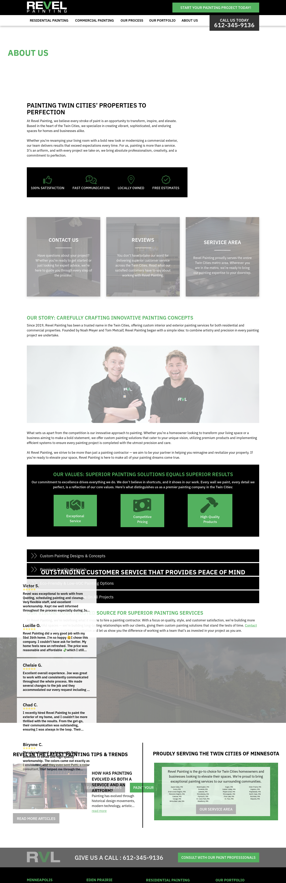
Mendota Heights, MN (177, 794)
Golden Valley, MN (229, 789)
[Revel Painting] (47, 11)
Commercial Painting (94, 20)
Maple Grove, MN (229, 791)
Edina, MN (177, 789)
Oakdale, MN (177, 796)
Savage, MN (177, 798)
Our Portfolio (162, 20)
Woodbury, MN (203, 801)
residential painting (168, 879)
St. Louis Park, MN (203, 798)
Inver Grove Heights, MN (177, 791)
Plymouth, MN (203, 796)
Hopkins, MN (255, 789)
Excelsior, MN (203, 789)
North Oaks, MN (255, 794)
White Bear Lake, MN (177, 801)
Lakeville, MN (203, 791)
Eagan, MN (229, 787)
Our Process (132, 20)
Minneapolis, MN (229, 794)
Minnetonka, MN (203, 794)
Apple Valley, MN (177, 787)
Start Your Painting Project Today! (215, 7)
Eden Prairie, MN (255, 787)
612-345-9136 (141, 857)
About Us (190, 20)
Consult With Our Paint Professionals (216, 857)
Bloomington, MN (203, 787)
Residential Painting (49, 20)
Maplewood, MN (255, 791)
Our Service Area (216, 809)
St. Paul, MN (229, 798)
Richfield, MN (255, 796)
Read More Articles (36, 818)
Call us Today (234, 23)
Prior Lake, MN (229, 796)
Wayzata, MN (255, 798)
